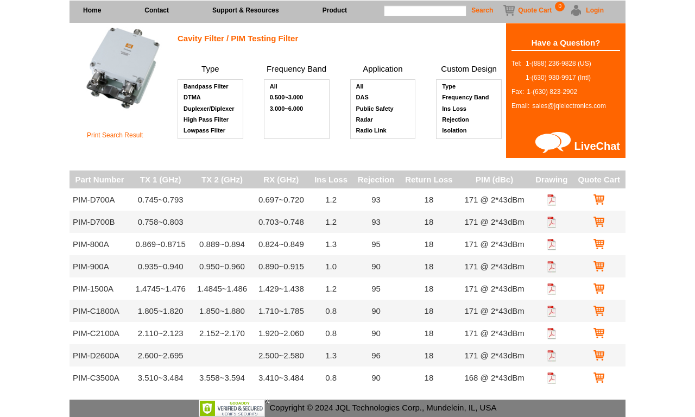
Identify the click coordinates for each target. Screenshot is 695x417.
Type (449, 87)
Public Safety (375, 109)
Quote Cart (535, 9)
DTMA (192, 98)
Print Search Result (115, 135)
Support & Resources (245, 10)
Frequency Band (465, 98)
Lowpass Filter (204, 131)
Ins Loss (454, 109)
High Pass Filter (206, 120)
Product (335, 10)
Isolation (454, 131)
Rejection (455, 120)
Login (595, 10)
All (273, 87)
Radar (364, 120)
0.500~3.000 (286, 98)
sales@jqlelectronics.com (569, 106)
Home (92, 10)
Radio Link (371, 131)
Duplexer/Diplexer (209, 109)
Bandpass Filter (206, 87)
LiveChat (597, 146)
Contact (156, 10)
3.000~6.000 (286, 109)
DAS (362, 98)
